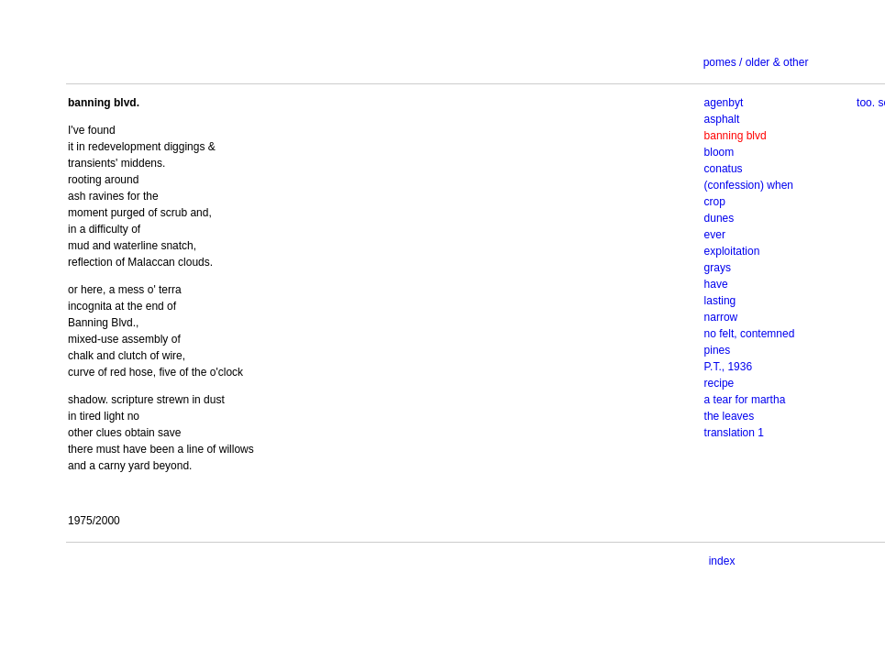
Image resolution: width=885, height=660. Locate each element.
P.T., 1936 (728, 366)
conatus (723, 168)
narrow (721, 317)
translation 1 (734, 432)
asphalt (722, 119)
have (716, 284)
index (722, 561)
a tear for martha (745, 399)
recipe (719, 383)
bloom (719, 152)
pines (717, 350)
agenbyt (724, 102)
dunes (719, 218)
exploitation (732, 251)
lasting (720, 300)
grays (717, 267)
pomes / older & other (756, 62)
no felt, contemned (749, 333)
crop (714, 201)
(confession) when (748, 185)
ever (714, 234)
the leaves (729, 416)
